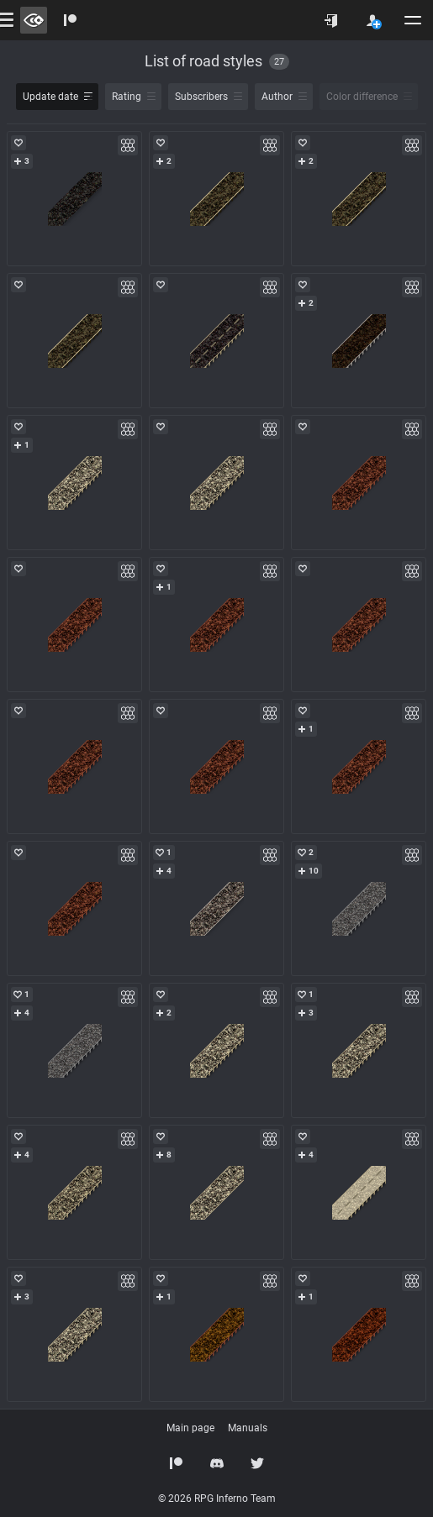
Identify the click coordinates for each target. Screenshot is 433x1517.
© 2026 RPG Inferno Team (217, 1498)
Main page (190, 1428)
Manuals (247, 1428)
